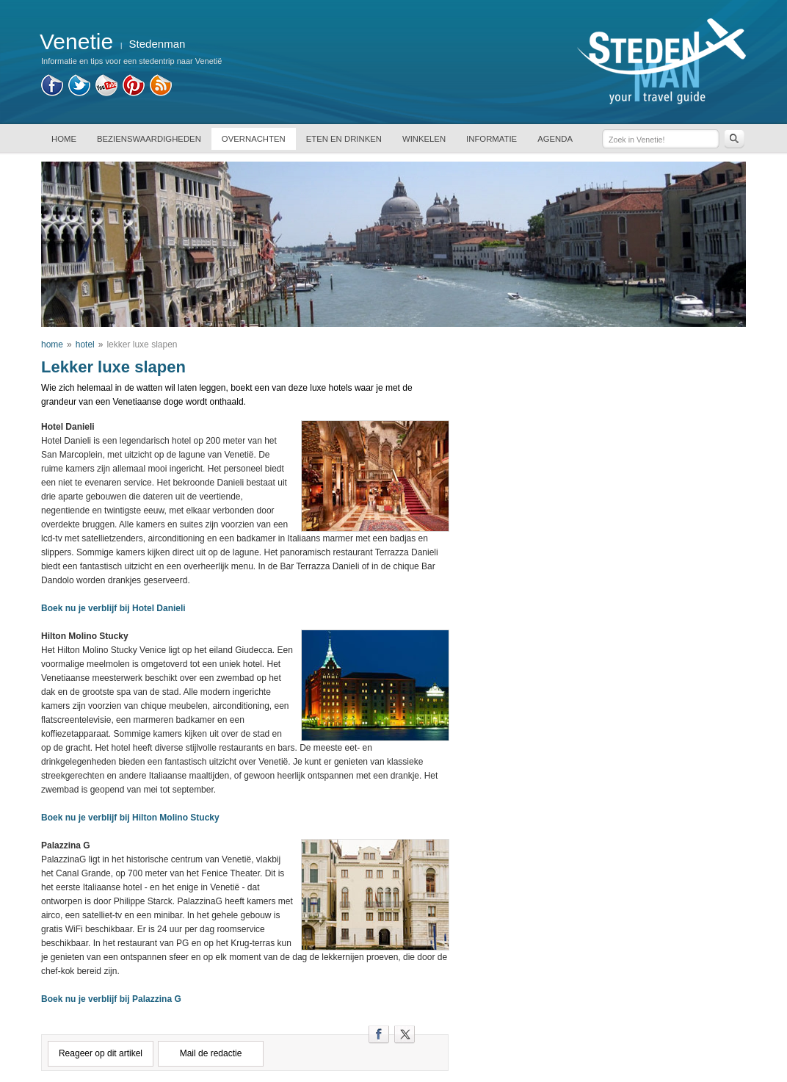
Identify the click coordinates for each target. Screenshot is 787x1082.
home (52, 344)
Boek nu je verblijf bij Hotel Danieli (113, 608)
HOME (63, 138)
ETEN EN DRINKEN (344, 138)
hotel (85, 344)
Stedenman (157, 43)
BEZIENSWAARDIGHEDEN (149, 138)
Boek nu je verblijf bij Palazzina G (111, 999)
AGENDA (555, 138)
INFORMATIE (491, 138)
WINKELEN (424, 138)
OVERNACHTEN (254, 138)
